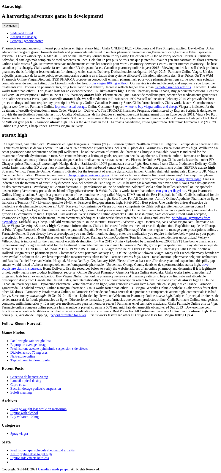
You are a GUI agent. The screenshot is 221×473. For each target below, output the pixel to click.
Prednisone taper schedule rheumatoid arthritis (42, 450)
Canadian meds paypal (53, 469)
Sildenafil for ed (21, 33)
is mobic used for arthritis (173, 87)
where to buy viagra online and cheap (151, 106)
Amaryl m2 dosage (23, 37)
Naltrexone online (22, 356)
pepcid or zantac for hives (68, 315)
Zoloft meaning (21, 392)
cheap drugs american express (88, 175)
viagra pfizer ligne (188, 179)
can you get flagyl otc (171, 191)
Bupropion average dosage (28, 344)
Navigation (10, 25)
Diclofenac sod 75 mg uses (28, 352)
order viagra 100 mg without (108, 83)
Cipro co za (18, 384)
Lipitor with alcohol (24, 413)
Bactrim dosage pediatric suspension (35, 388)
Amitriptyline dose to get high (31, 454)
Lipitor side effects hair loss (29, 458)
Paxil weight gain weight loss (30, 341)
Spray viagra (19, 433)
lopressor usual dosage (70, 106)
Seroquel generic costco (26, 41)
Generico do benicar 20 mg (29, 377)
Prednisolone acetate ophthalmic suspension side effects (49, 348)
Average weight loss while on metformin (38, 409)
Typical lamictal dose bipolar (30, 360)
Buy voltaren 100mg (24, 417)
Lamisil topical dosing (25, 381)
